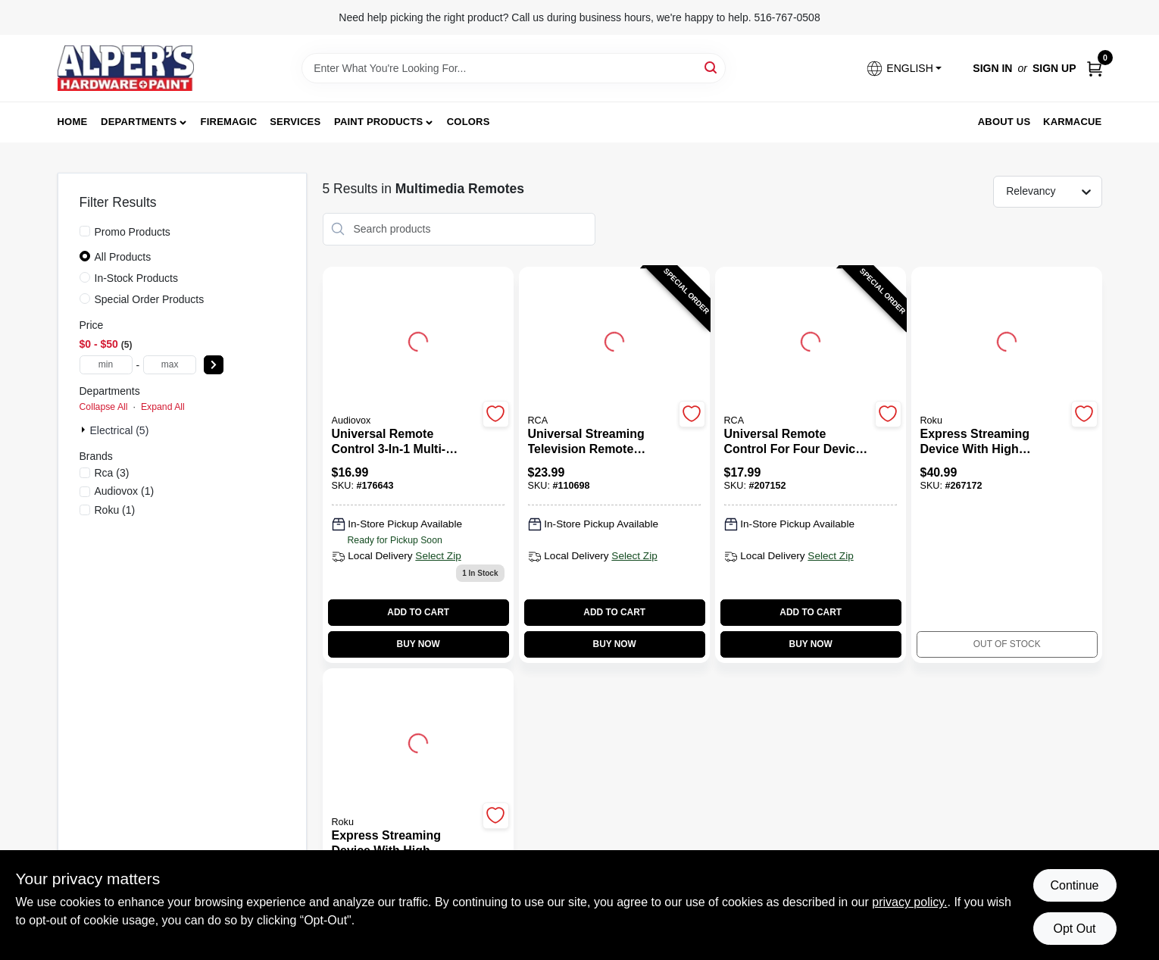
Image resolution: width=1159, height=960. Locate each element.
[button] (904, 68)
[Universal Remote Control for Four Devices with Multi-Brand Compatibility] (797, 442)
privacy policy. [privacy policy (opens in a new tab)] (909, 902)
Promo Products (132, 232)
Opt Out (1074, 928)
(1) (125, 491)
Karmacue (1072, 121)
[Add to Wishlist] (496, 414)
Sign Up (1054, 68)
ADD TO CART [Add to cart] (418, 612)
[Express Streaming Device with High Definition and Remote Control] (993, 442)
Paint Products (378, 121)
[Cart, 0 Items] (1094, 69)
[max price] (169, 364)
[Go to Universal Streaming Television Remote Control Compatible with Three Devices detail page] (614, 339)
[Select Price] (213, 364)
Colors (468, 121)
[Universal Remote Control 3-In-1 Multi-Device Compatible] (405, 442)
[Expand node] (85, 430)
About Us (1004, 121)
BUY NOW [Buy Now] (418, 644)
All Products (123, 257)
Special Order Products (150, 299)
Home (73, 121)
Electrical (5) (119, 430)
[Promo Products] (85, 231)
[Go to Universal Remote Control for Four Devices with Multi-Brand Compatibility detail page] (810, 339)
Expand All (163, 407)
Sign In (992, 68)
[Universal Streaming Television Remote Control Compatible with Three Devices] (601, 442)
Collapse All (104, 407)
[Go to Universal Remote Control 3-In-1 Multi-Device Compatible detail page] (418, 339)
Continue (1074, 885)
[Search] (712, 67)
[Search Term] (513, 68)
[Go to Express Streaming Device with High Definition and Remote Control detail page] (1007, 339)
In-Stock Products (137, 278)
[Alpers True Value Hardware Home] (126, 68)
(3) (112, 473)
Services (295, 121)
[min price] (106, 364)
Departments (139, 121)
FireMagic (229, 121)
